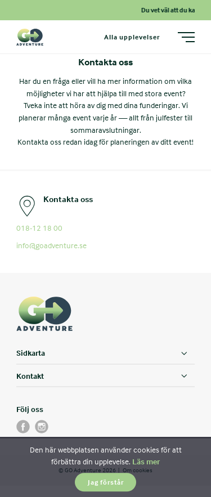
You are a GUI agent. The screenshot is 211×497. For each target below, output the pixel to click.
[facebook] (23, 426)
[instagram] (41, 426)
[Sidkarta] (105, 353)
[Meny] (186, 37)
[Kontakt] (105, 376)
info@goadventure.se (51, 245)
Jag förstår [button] (106, 482)
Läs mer (146, 461)
